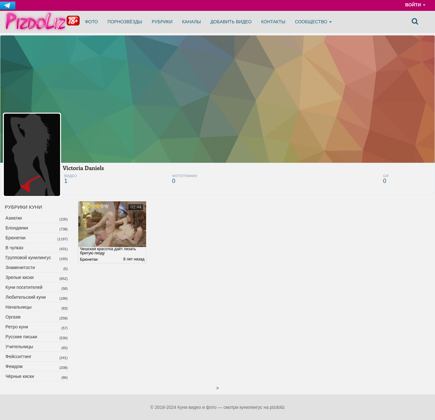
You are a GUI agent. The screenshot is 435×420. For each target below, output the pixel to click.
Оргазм (12, 316)
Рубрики (162, 21)
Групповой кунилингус (28, 257)
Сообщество (313, 21)
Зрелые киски (19, 277)
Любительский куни (25, 297)
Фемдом (14, 366)
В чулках (14, 247)
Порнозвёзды (124, 21)
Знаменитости (20, 267)
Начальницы (18, 307)
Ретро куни (16, 326)
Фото (91, 21)
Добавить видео (231, 21)
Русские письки (21, 336)
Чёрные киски (19, 376)
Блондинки (16, 227)
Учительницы (19, 346)
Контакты (273, 21)
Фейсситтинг (18, 356)
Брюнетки (15, 237)
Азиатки (13, 218)
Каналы (191, 21)
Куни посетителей (24, 287)
